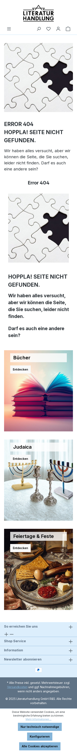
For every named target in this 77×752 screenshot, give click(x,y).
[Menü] (9, 29)
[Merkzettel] (48, 29)
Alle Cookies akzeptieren (40, 746)
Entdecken (20, 369)
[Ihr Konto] (58, 29)
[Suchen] (39, 29)
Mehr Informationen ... (39, 719)
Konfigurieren (40, 736)
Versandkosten (17, 687)
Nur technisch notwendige (40, 726)
